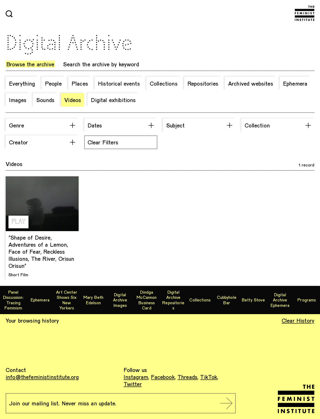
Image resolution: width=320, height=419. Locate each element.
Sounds (45, 99)
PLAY (18, 221)
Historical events (119, 83)
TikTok (208, 376)
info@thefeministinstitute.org (42, 376)
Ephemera (295, 83)
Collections (164, 83)
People (53, 83)
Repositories (202, 83)
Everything (22, 83)
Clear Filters (103, 142)
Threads (187, 376)
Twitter (133, 383)
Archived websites (250, 83)
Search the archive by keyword (101, 64)
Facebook (162, 376)
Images (17, 99)
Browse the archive (30, 64)
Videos (72, 99)
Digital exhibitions (113, 99)
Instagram (136, 376)
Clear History (298, 320)
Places (80, 83)
